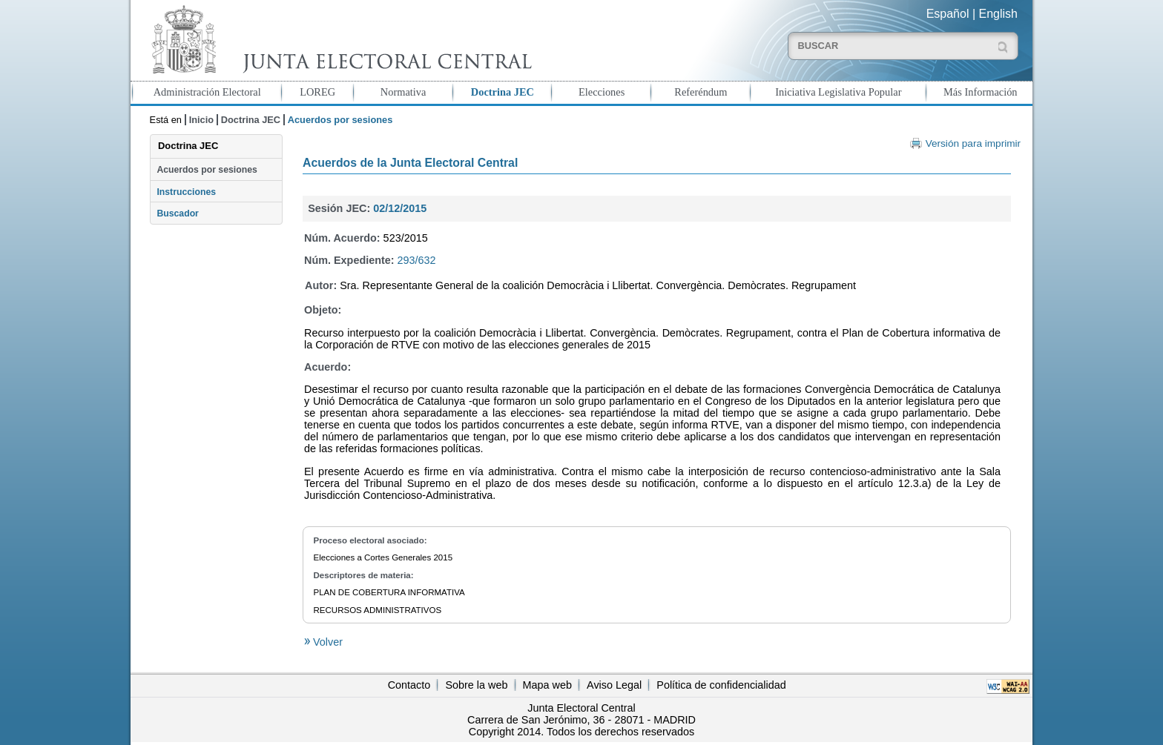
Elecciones (602, 92)
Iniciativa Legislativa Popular (838, 92)
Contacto (409, 685)
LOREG (317, 92)
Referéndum (700, 92)
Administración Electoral (207, 92)
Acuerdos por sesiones (207, 170)
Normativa (403, 92)
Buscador (177, 213)
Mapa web (547, 685)
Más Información (980, 92)
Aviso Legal (614, 685)
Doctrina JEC (502, 92)
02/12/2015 (399, 208)
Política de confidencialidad (720, 685)
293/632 (417, 260)
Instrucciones (186, 192)
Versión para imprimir (973, 143)
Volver (326, 642)
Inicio (201, 119)
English (998, 13)
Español (947, 13)
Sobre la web (476, 685)
